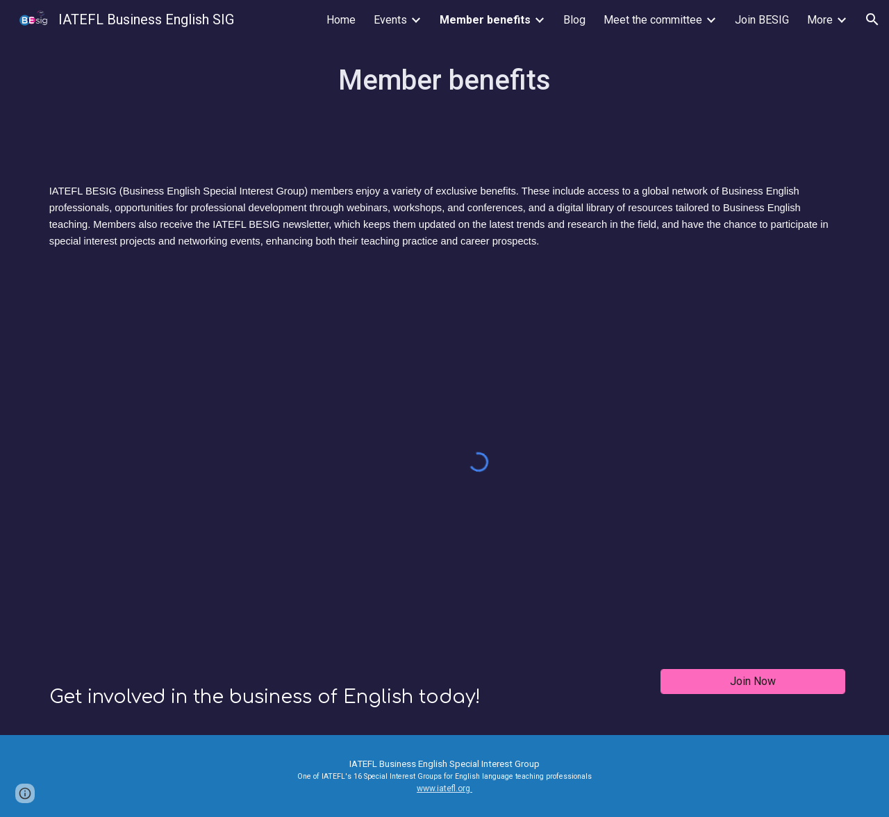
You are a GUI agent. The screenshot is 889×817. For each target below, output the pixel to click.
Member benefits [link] (485, 19)
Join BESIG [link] (762, 19)
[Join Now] (753, 681)
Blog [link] (574, 19)
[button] (872, 19)
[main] (444, 80)
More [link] (820, 19)
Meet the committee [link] (653, 19)
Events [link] (390, 19)
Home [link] (341, 19)
